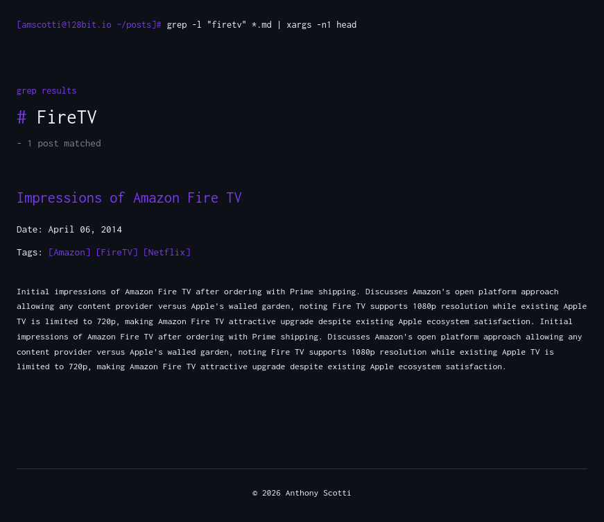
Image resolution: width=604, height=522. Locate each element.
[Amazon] (70, 252)
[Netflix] (166, 252)
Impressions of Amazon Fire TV (129, 197)
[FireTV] (117, 252)
